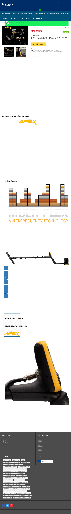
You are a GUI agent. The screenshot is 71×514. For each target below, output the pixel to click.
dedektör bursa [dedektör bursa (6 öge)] (26, 486)
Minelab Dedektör (40, 440)
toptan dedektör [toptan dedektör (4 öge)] (17, 497)
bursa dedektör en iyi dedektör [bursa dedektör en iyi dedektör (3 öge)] (10, 466)
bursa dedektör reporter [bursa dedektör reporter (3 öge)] (21, 482)
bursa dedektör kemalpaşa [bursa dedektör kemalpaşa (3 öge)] (9, 477)
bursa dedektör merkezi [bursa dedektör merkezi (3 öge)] (19, 480)
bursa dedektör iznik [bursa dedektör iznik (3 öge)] (19, 473)
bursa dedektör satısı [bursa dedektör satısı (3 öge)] (8, 484)
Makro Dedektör (40, 441)
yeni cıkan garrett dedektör (61, 53)
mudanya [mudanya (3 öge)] (29, 495)
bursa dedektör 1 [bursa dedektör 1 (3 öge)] (15, 462)
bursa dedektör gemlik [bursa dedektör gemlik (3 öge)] (8, 471)
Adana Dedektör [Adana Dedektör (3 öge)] (7, 460)
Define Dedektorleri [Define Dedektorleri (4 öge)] (8, 493)
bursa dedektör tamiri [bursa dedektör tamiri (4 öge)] (19, 484)
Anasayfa (4, 438)
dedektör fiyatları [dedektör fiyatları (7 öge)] (25, 488)
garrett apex (56, 50)
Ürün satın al (40, 44)
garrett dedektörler (51, 53)
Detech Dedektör (40, 447)
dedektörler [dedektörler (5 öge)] (6, 491)
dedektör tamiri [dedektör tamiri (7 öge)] (14, 491)
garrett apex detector (57, 51)
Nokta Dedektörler (40, 442)
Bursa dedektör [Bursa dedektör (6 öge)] (7, 462)
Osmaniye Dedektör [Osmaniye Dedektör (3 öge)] (7, 497)
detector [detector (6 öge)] (5, 495)
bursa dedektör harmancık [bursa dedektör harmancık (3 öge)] (20, 471)
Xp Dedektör (39, 445)
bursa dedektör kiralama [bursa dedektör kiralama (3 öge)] (22, 477)
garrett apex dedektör (35, 51)
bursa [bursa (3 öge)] (23, 460)
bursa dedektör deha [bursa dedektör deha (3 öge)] (17, 464)
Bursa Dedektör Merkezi (7, 5)
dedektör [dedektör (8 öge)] (18, 486)
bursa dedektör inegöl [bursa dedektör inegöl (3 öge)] (8, 473)
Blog (3, 441)
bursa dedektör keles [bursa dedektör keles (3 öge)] (21, 475)
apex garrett (42, 50)
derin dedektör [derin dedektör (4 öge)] (27, 493)
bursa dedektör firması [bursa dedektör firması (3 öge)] (8, 469)
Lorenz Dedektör (40, 449)
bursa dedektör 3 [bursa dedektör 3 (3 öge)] (7, 464)
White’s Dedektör (40, 446)
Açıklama (7, 66)
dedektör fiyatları (49, 50)
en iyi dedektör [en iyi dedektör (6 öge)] (13, 495)
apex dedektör (37, 50)
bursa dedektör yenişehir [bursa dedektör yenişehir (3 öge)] (9, 486)
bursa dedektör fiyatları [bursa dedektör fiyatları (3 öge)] (20, 469)
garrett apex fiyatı (34, 53)
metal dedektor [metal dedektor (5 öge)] (21, 495)
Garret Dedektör (11, 22)
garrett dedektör (42, 53)
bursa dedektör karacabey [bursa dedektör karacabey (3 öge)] (9, 475)
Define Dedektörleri (5, 442)
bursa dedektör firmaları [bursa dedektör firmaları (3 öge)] (24, 466)
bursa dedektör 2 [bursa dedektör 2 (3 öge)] (25, 462)
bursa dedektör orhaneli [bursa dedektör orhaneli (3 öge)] (9, 482)
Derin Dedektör (40, 450)
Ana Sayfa (5, 22)
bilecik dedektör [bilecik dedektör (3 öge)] (16, 460)
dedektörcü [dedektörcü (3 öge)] (6, 488)
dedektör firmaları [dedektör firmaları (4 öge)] (15, 488)
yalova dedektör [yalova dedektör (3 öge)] (26, 497)
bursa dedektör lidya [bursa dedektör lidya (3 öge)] (8, 480)
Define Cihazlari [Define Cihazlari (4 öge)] (23, 491)
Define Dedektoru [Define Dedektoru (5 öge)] (18, 493)
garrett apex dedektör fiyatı (46, 51)
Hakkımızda (4, 440)
